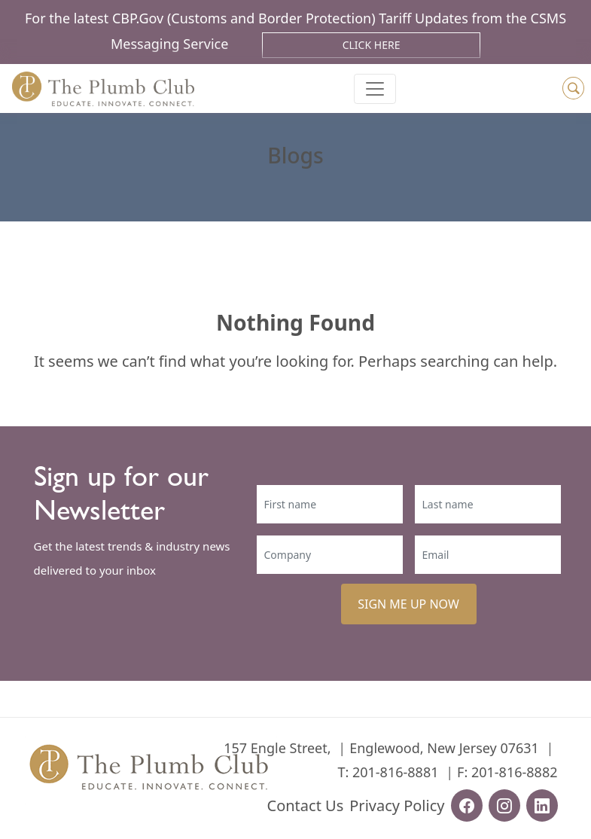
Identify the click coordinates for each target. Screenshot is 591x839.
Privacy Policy (396, 805)
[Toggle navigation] (375, 89)
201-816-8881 (395, 772)
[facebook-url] (467, 805)
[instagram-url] (504, 805)
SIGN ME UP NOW (408, 604)
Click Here (372, 45)
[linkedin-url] (542, 805)
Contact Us (305, 805)
